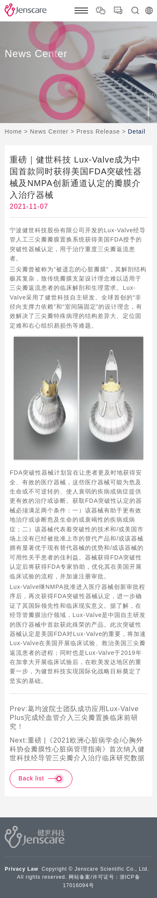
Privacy (15, 869)
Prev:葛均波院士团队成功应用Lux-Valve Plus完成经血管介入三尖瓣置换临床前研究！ (74, 717)
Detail (136, 131)
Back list (41, 778)
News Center (49, 131)
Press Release (98, 131)
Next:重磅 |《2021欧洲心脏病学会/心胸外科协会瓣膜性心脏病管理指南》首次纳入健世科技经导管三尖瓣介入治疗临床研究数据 (77, 749)
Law (32, 869)
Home (13, 131)
